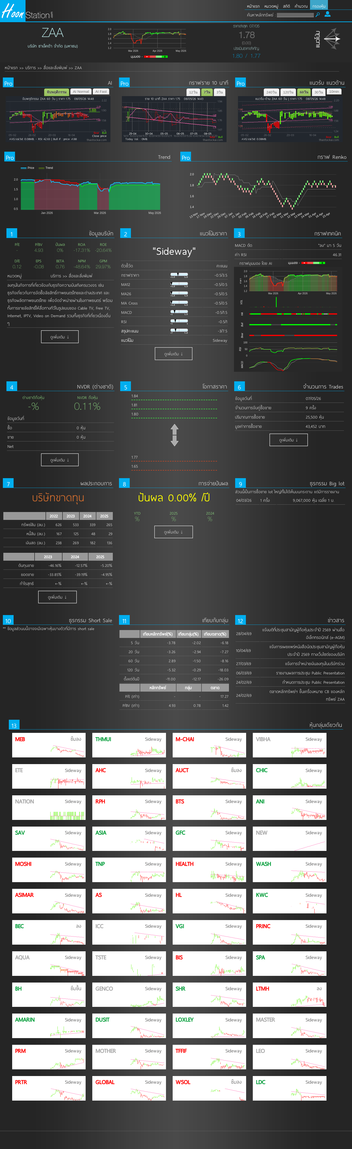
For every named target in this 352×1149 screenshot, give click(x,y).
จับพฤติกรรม (57, 92)
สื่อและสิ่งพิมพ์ (55, 67)
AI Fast (101, 91)
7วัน (207, 92)
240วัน (271, 92)
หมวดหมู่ (271, 6)
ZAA (78, 67)
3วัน (220, 92)
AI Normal (81, 91)
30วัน (319, 92)
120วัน (288, 92)
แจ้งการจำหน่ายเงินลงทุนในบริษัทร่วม (315, 663)
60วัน (304, 92)
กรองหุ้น (319, 6)
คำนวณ (301, 6)
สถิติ (286, 6)
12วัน (193, 92)
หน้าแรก (253, 6)
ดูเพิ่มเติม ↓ (59, 337)
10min (334, 91)
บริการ (30, 67)
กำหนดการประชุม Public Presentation (313, 682)
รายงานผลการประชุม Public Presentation (310, 673)
